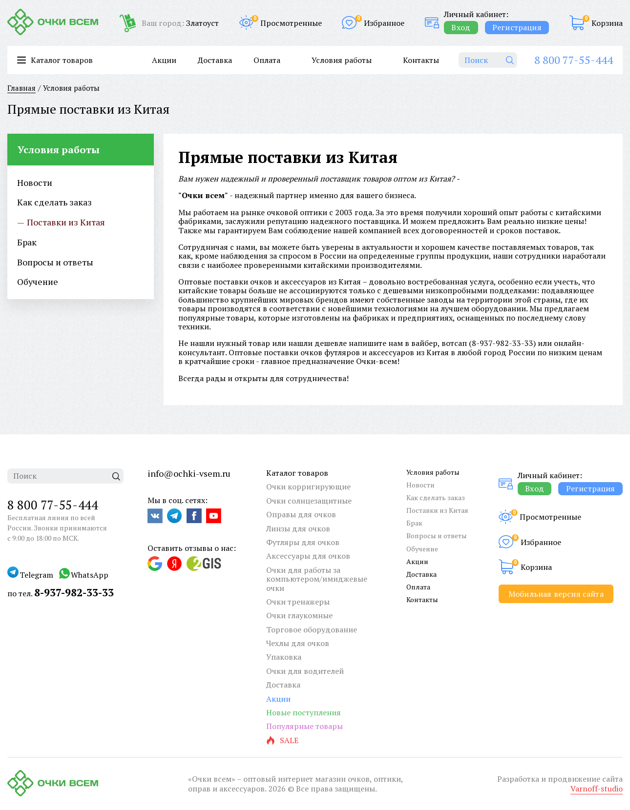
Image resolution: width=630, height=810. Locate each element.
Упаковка (283, 656)
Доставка (215, 60)
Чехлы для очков (297, 643)
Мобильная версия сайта (556, 593)
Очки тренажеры (298, 601)
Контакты (421, 60)
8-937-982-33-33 (502, 343)
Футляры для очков (302, 542)
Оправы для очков (301, 514)
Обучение (422, 548)
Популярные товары (304, 726)
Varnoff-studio (596, 788)
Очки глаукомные (299, 615)
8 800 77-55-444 (573, 60)
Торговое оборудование (311, 629)
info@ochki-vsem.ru (189, 473)
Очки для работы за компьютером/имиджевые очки (316, 579)
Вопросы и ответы (436, 535)
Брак (414, 522)
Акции (164, 60)
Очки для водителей (305, 671)
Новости (420, 484)
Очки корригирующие (308, 486)
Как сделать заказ (435, 497)
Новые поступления (303, 712)
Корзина (607, 23)
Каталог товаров (297, 472)
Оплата (266, 60)
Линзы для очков (298, 528)
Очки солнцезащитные (309, 500)
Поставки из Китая (437, 510)
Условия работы (342, 60)
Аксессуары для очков (308, 555)
